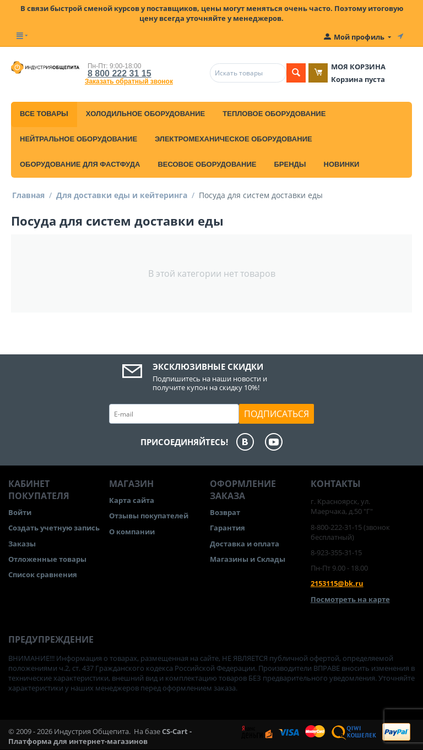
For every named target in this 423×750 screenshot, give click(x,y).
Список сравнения (42, 574)
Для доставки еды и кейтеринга (121, 195)
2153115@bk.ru (337, 583)
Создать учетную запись (54, 528)
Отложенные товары (47, 559)
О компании (132, 532)
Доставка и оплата (244, 544)
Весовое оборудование (207, 164)
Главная (28, 195)
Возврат (225, 512)
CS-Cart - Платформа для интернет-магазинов (100, 736)
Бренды (290, 164)
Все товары (44, 114)
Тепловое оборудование (274, 114)
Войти (19, 512)
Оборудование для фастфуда (80, 164)
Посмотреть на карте (350, 599)
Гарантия (227, 528)
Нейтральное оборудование (78, 139)
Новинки (342, 164)
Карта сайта (131, 500)
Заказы (22, 544)
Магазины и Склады (247, 559)
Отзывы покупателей (148, 516)
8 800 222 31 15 (119, 73)
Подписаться (276, 414)
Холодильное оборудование (145, 114)
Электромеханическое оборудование (233, 139)
